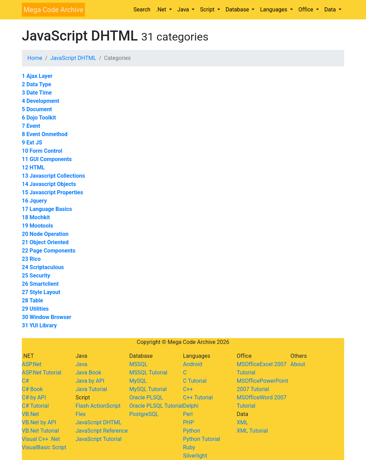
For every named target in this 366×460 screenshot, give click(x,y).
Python (191, 430)
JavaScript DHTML (73, 58)
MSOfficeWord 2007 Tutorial (262, 401)
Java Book (88, 372)
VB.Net (30, 414)
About (297, 364)
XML (242, 422)
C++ (188, 389)
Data (330, 9)
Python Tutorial (201, 439)
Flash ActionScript (98, 405)
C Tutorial (195, 381)
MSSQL (138, 364)
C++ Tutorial (198, 397)
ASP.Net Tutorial (41, 372)
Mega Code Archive (53, 10)
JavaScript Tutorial (99, 439)
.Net (161, 9)
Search (141, 9)
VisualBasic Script (44, 447)
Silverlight (195, 455)
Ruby (189, 447)
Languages (274, 9)
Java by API (90, 381)
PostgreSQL (143, 414)
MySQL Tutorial (148, 389)
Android (192, 364)
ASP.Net (32, 364)
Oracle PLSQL (146, 397)
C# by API (34, 397)
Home (34, 58)
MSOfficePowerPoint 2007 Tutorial (262, 385)
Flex (81, 414)
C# (25, 381)
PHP (188, 422)
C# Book (32, 389)
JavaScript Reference (102, 430)
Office (306, 9)
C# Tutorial (35, 405)
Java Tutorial (91, 389)
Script (208, 9)
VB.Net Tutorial (40, 430)
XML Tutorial (252, 430)
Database (238, 9)
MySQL (138, 381)
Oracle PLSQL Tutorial (156, 405)
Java (184, 9)
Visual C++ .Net (41, 439)
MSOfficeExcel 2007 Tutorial (262, 368)
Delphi (191, 405)
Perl (188, 414)
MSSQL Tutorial (148, 372)
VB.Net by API (39, 422)
